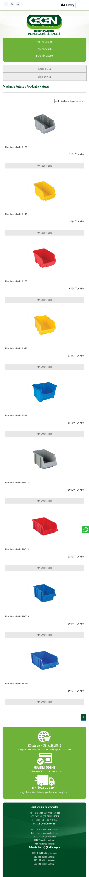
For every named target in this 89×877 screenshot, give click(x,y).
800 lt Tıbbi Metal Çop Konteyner (44, 853)
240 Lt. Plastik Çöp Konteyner (44, 836)
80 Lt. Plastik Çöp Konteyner (44, 840)
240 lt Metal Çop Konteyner (44, 856)
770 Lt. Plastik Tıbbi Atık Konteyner (44, 829)
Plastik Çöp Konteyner (44, 823)
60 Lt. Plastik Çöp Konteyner (44, 843)
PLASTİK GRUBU (44, 56)
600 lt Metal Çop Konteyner (44, 863)
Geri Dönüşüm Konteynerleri (44, 807)
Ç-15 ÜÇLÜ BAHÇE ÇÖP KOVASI (44, 820)
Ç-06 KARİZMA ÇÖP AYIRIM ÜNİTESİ (44, 816)
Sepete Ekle (44, 165)
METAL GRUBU (44, 42)
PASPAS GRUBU (44, 49)
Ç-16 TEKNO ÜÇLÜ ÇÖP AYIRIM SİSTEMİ (44, 813)
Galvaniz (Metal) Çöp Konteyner (44, 847)
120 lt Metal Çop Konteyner (44, 860)
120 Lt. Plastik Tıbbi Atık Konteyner (44, 833)
